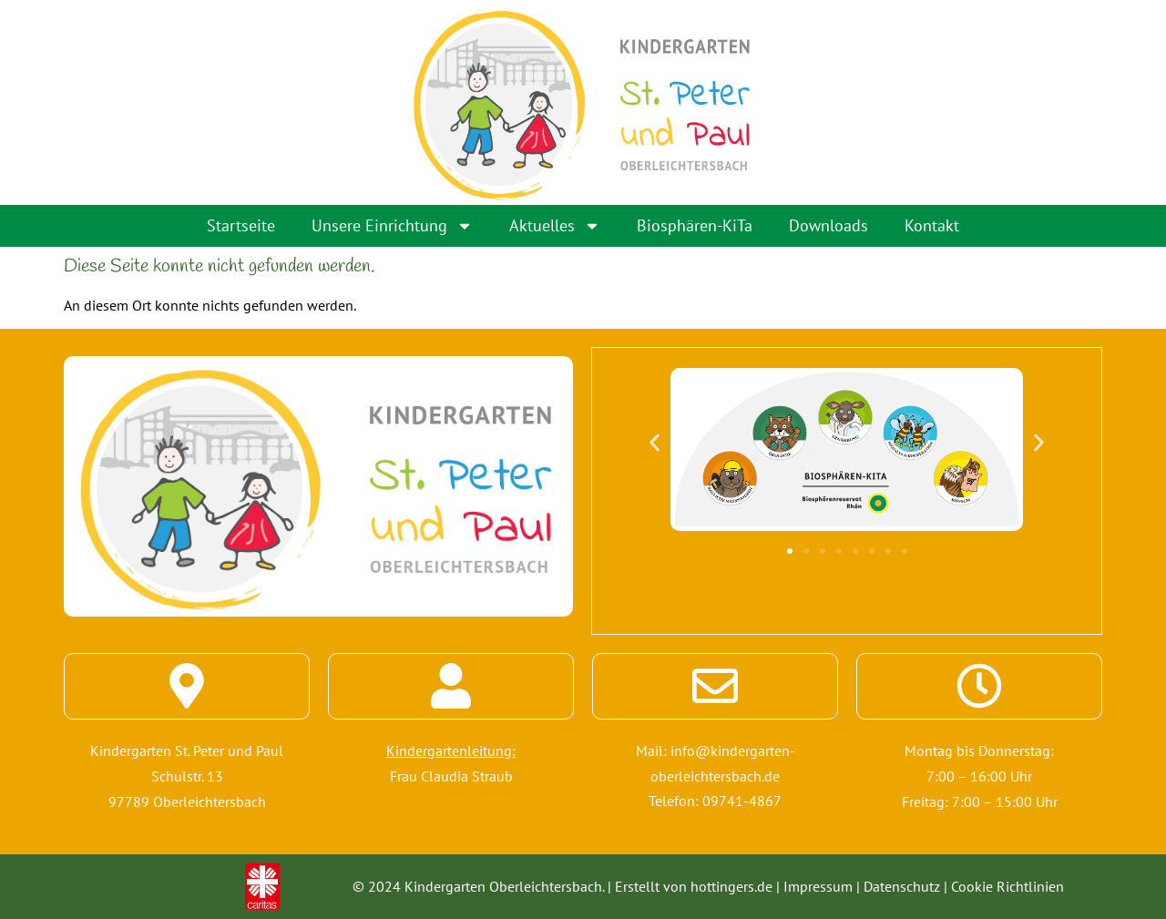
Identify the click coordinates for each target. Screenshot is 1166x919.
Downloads (828, 225)
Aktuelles (554, 226)
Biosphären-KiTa (694, 225)
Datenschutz (902, 886)
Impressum (818, 886)
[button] (654, 441)
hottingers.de (731, 886)
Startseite (241, 225)
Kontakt (932, 225)
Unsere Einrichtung (392, 226)
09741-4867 (742, 801)
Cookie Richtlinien (1007, 886)
